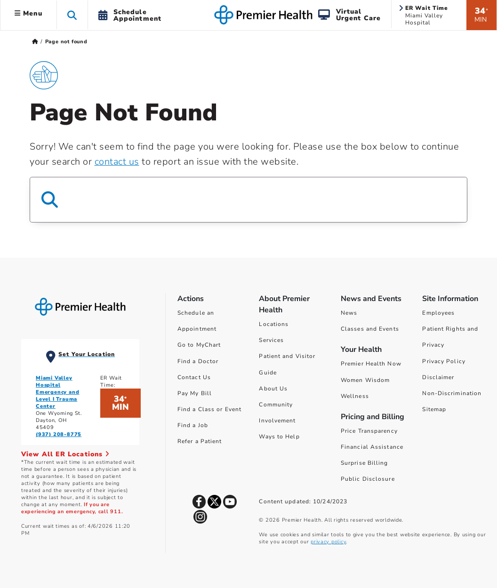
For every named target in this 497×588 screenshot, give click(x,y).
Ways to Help (279, 436)
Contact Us (194, 377)
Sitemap (434, 409)
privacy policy (328, 541)
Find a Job (192, 425)
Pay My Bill (194, 393)
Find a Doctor (197, 361)
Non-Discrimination (451, 393)
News (349, 313)
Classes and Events (370, 329)
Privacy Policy (443, 361)
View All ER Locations (65, 454)
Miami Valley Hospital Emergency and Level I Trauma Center (57, 392)
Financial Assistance (372, 447)
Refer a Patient (199, 441)
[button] (72, 14)
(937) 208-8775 (58, 434)
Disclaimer (438, 377)
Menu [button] (28, 13)
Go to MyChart (199, 345)
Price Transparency (369, 431)
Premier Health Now (371, 363)
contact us (117, 161)
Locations (274, 324)
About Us (273, 388)
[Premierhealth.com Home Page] (35, 41)
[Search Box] (248, 199)
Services (271, 340)
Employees (438, 313)
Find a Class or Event (209, 409)
